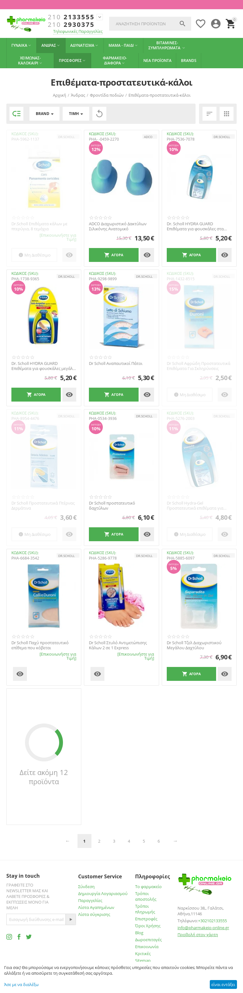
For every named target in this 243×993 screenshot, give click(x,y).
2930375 (71, 24)
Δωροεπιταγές (148, 939)
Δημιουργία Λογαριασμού (103, 893)
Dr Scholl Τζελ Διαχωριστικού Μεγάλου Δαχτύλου (194, 645)
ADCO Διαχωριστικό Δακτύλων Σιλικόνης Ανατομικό (117, 226)
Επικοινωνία (147, 946)
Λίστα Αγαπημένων (96, 907)
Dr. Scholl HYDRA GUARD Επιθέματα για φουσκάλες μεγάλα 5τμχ (43, 366)
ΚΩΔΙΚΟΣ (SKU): (25, 133)
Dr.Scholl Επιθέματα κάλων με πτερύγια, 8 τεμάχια (39, 226)
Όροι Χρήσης (147, 926)
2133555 (71, 17)
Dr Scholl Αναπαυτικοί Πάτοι (115, 363)
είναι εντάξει (223, 984)
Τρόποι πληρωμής (145, 909)
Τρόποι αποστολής (145, 896)
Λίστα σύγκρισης (94, 914)
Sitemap (143, 960)
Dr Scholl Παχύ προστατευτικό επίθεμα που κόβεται (40, 645)
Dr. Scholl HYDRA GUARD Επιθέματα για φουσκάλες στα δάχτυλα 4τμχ (195, 226)
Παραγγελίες (90, 900)
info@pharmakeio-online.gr (203, 927)
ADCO (148, 137)
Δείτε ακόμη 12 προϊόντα (44, 776)
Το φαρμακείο (148, 886)
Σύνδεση (86, 886)
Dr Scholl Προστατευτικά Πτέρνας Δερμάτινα (43, 506)
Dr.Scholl (66, 137)
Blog (139, 932)
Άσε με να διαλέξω (21, 984)
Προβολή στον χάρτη (198, 934)
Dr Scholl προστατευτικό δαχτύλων (112, 506)
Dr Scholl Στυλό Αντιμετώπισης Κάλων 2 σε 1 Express (118, 645)
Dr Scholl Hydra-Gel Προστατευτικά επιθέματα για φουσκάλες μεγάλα (195, 506)
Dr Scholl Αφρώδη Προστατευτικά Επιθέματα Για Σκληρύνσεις (198, 366)
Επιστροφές (146, 919)
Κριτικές (143, 953)
